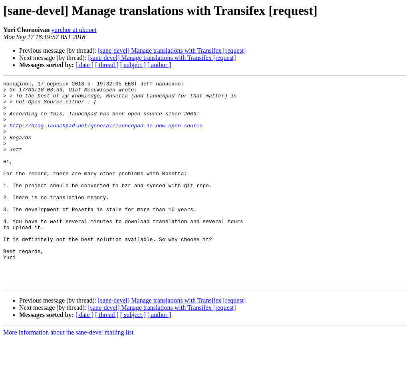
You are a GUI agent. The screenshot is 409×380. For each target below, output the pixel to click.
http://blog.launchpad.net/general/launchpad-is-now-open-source (106, 135)
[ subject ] (133, 64)
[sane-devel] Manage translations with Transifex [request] (172, 50)
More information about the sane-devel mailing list (68, 373)
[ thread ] (107, 64)
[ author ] (159, 64)
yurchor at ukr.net (73, 29)
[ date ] (84, 64)
